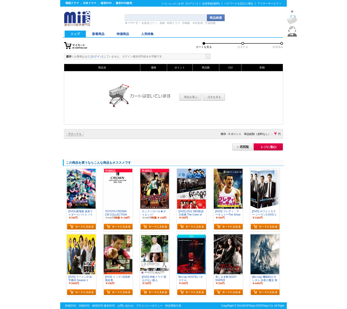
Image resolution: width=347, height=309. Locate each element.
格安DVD (106, 3)
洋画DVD (84, 305)
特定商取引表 (173, 305)
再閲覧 (244, 147)
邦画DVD (70, 305)
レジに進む (268, 147)
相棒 (162, 23)
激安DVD (109, 305)
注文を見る (214, 97)
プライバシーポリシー (149, 305)
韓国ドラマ (72, 3)
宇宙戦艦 (210, 23)
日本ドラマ (89, 3)
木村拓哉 (197, 23)
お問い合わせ (125, 305)
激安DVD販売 (124, 3)
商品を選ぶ (190, 97)
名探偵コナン (149, 23)
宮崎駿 (186, 23)
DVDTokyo (249, 305)
